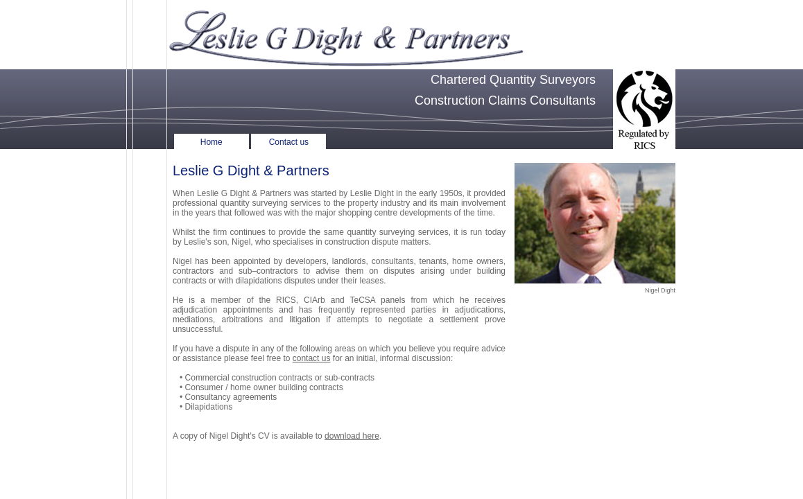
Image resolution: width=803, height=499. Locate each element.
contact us (312, 358)
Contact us (289, 142)
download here (352, 436)
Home (211, 142)
